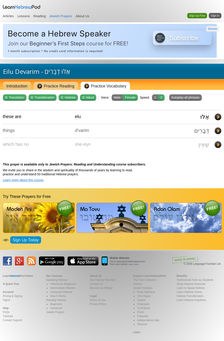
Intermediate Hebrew (62, 288)
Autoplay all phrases (185, 97)
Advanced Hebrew (61, 292)
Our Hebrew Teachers (103, 280)
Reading (39, 16)
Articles (8, 16)
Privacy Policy (98, 304)
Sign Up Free (197, 15)
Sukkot (141, 300)
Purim (140, 312)
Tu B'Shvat (143, 308)
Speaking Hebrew (57, 280)
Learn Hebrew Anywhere (191, 300)
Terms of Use (98, 300)
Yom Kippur (144, 296)
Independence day (148, 320)
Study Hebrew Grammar (191, 284)
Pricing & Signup (13, 296)
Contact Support (12, 320)
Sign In (215, 15)
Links (136, 332)
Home (18, 275)
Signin (6, 300)
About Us (82, 16)
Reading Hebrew (56, 300)
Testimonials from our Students (195, 280)
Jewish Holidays (142, 288)
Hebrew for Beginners (63, 284)
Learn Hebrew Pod (21, 7)
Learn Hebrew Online (189, 292)
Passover (142, 316)
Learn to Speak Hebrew (191, 288)
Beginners (56, 304)
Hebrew (68, 97)
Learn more (133, 264)
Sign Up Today (26, 240)
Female (130, 97)
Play (218, 117)
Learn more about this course (23, 180)
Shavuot (142, 324)
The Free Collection (145, 280)
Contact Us (96, 284)
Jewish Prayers (60, 16)
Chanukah (143, 304)
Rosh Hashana (146, 292)
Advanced (56, 308)
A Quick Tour (11, 284)
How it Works (58, 296)
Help (6, 308)
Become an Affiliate (101, 288)
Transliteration (42, 97)
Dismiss (212, 28)
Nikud (88, 97)
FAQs (6, 312)
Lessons (23, 16)
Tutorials (8, 316)
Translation (14, 97)
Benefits (182, 275)
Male (117, 97)
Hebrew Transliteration (190, 296)
